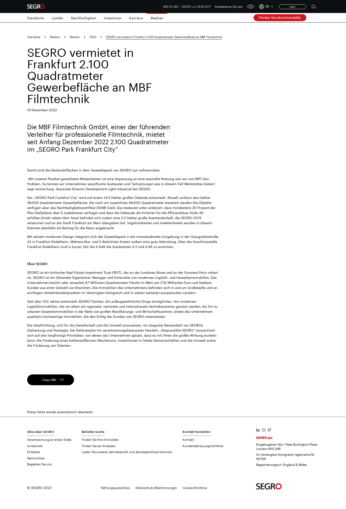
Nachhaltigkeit (83, 18)
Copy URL (49, 379)
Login (292, 6)
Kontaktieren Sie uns (228, 6)
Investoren (113, 18)
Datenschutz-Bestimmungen (156, 488)
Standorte (35, 18)
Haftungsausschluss (115, 488)
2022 (92, 37)
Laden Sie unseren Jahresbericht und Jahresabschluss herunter (127, 452)
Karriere (136, 18)
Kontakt (188, 440)
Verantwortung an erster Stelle (49, 440)
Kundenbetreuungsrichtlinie (203, 446)
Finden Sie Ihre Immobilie (100, 440)
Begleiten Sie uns (39, 464)
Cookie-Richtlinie (195, 488)
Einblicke (33, 452)
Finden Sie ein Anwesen (99, 446)
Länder (57, 18)
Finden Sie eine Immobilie (280, 17)
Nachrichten (36, 458)
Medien (157, 18)
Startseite (33, 37)
